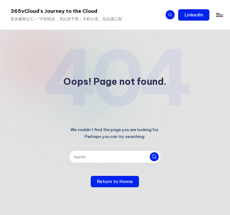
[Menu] (219, 15)
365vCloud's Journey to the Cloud (53, 11)
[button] (193, 15)
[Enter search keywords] (115, 156)
